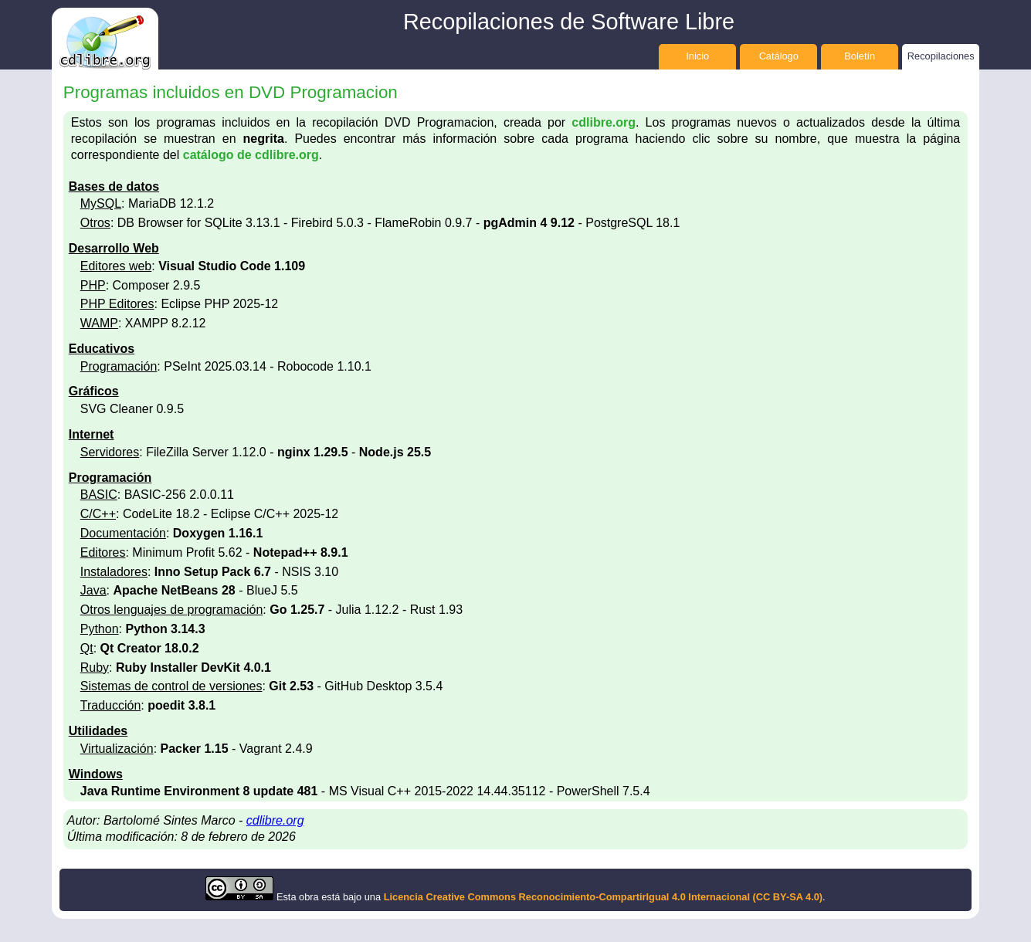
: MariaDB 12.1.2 (147, 203)
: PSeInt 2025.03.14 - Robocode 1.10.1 (225, 366)
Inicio (697, 56)
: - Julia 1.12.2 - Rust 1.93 (271, 609)
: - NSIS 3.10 (209, 571)
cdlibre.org (603, 122)
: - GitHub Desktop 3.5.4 (261, 686)
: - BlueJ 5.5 (189, 590)
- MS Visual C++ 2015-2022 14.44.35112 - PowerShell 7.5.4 (365, 791)
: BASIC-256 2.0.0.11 (157, 494)
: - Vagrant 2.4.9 (196, 748)
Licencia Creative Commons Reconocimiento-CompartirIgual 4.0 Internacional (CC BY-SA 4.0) (603, 897)
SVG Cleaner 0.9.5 (132, 408)
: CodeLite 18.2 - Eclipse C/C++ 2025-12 (209, 513)
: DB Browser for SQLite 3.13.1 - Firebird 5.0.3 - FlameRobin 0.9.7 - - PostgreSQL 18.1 (380, 222)
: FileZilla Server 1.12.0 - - (255, 452)
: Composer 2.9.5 (140, 285)
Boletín (859, 56)
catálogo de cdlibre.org (251, 154)
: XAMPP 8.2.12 (143, 323)
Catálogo (779, 56)
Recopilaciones (941, 56)
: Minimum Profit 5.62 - (214, 552)
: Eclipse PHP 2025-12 (179, 303)
